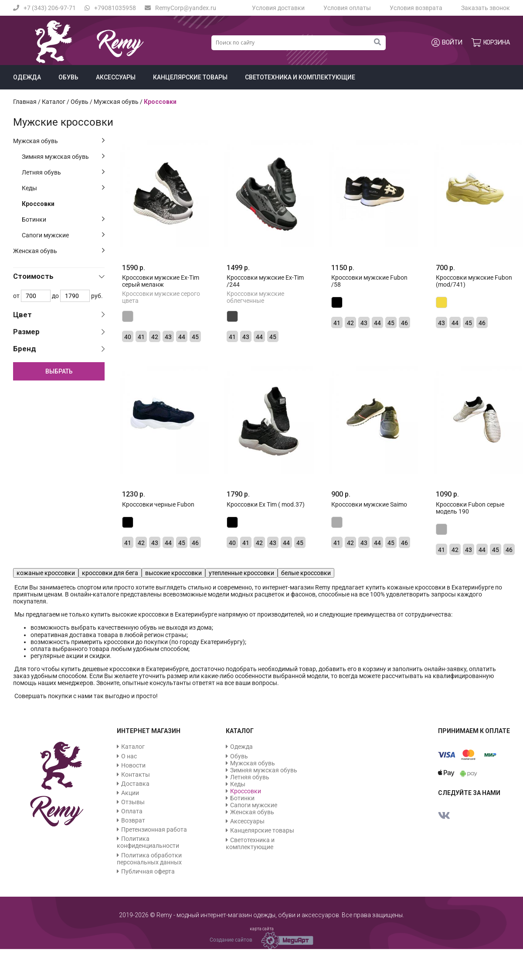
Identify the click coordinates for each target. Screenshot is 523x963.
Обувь (68, 77)
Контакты (135, 774)
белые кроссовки (306, 572)
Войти (446, 42)
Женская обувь (35, 250)
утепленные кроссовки (241, 572)
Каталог (53, 101)
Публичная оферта (148, 871)
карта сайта (262, 928)
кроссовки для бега (110, 572)
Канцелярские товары (190, 77)
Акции (130, 792)
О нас (129, 756)
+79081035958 (110, 7)
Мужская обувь (35, 140)
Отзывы (133, 802)
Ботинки (34, 219)
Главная (25, 101)
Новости (133, 765)
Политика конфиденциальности (148, 842)
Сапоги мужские (45, 235)
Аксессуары (116, 77)
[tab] (59, 276)
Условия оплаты (347, 7)
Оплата (132, 811)
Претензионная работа (154, 829)
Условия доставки (278, 7)
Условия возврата (416, 7)
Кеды (29, 188)
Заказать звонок (485, 7)
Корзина (490, 42)
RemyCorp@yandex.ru (180, 7)
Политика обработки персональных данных (149, 859)
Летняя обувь (41, 172)
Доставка (135, 783)
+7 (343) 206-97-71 (44, 7)
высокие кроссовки (173, 572)
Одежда (27, 77)
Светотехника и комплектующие (300, 77)
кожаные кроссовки (46, 572)
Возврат (133, 820)
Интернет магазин (148, 730)
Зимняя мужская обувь (55, 156)
